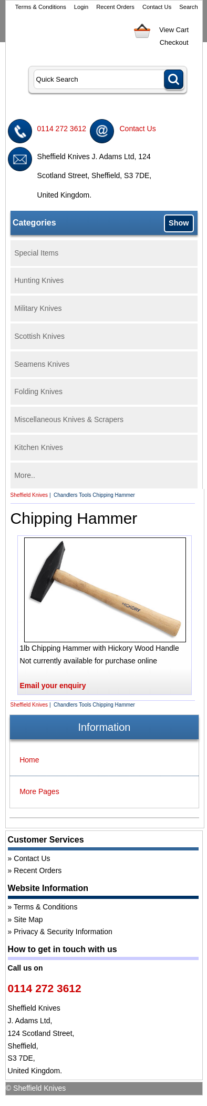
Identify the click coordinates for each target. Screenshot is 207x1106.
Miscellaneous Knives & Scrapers (68, 419)
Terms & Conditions (40, 7)
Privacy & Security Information (63, 931)
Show (179, 223)
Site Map (28, 919)
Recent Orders (115, 7)
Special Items (36, 253)
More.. (24, 475)
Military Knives (37, 308)
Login (81, 7)
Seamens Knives (41, 364)
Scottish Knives (39, 336)
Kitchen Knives (38, 447)
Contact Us (156, 7)
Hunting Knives (39, 280)
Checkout (174, 42)
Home (29, 760)
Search (188, 7)
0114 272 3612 (61, 128)
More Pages (39, 791)
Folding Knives (38, 391)
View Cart (174, 30)
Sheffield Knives (29, 495)
